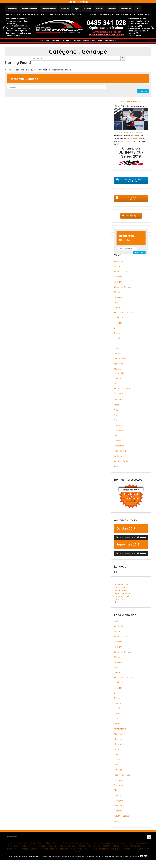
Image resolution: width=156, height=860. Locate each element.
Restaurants (119, 393)
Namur (87, 8)
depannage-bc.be (122, 593)
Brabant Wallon (48, 8)
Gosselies (118, 328)
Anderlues (118, 261)
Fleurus (117, 307)
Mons (116, 405)
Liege (116, 343)
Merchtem (118, 364)
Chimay (117, 292)
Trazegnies (119, 446)
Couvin (117, 302)
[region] (78, 28)
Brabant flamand (29, 8)
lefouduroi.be (120, 590)
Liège (76, 8)
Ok (142, 856)
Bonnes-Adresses (78, 1)
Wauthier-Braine (121, 461)
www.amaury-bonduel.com (131, 132)
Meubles (118, 383)
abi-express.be (120, 602)
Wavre (117, 466)
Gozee (117, 333)
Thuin (116, 435)
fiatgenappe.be (121, 584)
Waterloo (118, 456)
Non (145, 856)
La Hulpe (118, 338)
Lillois (116, 348)
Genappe (118, 323)
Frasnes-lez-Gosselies (123, 312)
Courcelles (118, 297)
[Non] (153, 856)
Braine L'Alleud (120, 271)
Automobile (119, 373)
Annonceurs (126, 8)
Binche (117, 266)
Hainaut (64, 8)
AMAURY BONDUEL (131, 101)
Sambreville (119, 430)
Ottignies (118, 425)
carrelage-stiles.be (122, 596)
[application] (131, 537)
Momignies (119, 399)
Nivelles (117, 415)
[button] (137, 8)
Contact (111, 8)
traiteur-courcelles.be (123, 587)
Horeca (117, 378)
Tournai (117, 440)
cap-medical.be (121, 599)
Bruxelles (12, 8)
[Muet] (138, 537)
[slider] (127, 537)
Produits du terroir (122, 388)
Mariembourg (120, 358)
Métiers (99, 8)
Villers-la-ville (120, 451)
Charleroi (118, 282)
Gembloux (118, 317)
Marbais (117, 353)
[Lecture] (117, 537)
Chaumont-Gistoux (122, 287)
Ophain (117, 420)
